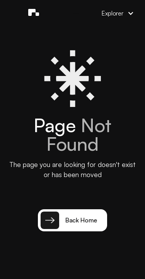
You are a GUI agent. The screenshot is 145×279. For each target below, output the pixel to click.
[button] (76, 13)
